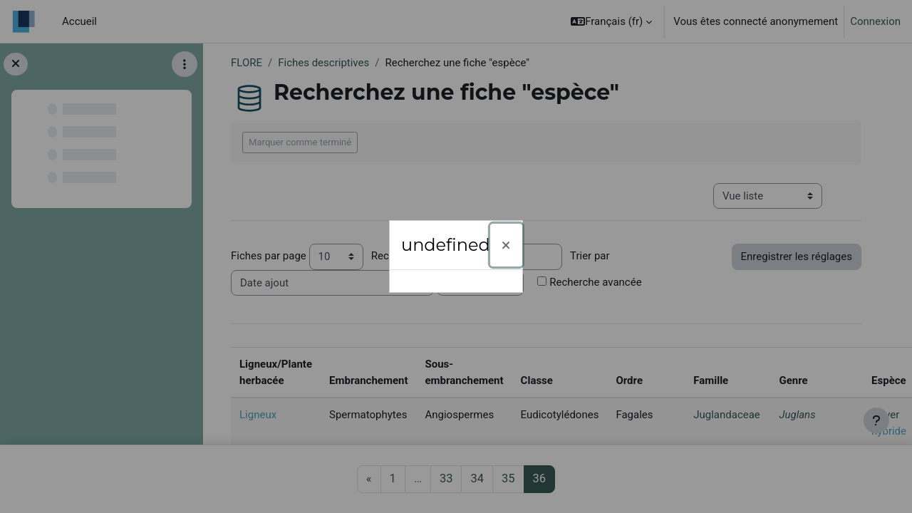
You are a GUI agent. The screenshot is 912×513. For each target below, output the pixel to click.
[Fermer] (506, 245)
